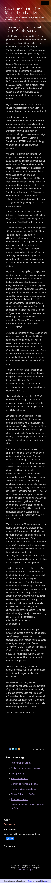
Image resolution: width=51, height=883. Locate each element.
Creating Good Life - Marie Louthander (24, 10)
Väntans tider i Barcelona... (24, 789)
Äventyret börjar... (19, 799)
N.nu (30, 881)
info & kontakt (43, 881)
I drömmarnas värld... (21, 763)
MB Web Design (25, 869)
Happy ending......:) (20, 773)
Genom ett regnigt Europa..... (25, 784)
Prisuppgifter (9, 824)
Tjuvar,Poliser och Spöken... (24, 794)
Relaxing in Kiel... (19, 778)
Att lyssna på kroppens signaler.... (27, 768)
